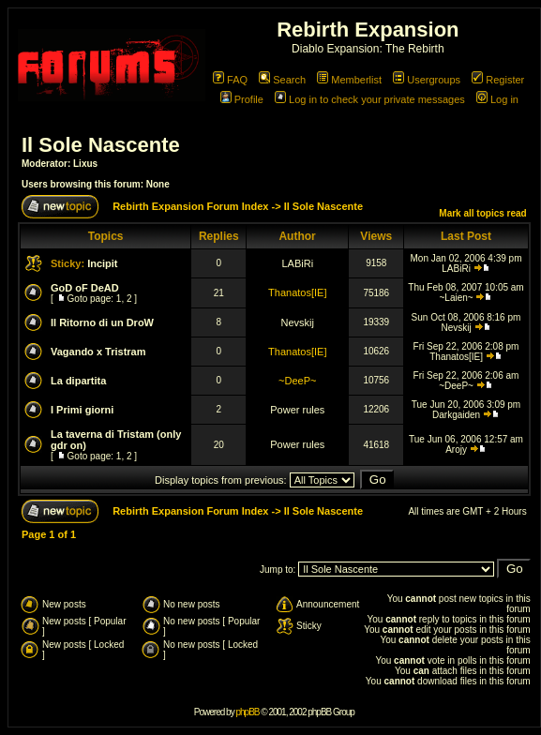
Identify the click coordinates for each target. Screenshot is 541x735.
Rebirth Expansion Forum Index (190, 206)
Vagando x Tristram (98, 351)
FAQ (230, 79)
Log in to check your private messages (370, 99)
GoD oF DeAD (85, 287)
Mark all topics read (482, 213)
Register (498, 79)
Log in (497, 99)
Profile (241, 99)
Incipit (102, 263)
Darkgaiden (456, 415)
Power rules (297, 409)
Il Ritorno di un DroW (102, 322)
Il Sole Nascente (101, 145)
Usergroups (426, 79)
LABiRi (297, 263)
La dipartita (78, 380)
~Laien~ (456, 297)
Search (282, 79)
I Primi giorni (82, 409)
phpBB (247, 712)
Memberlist (349, 79)
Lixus (85, 163)
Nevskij (297, 322)
